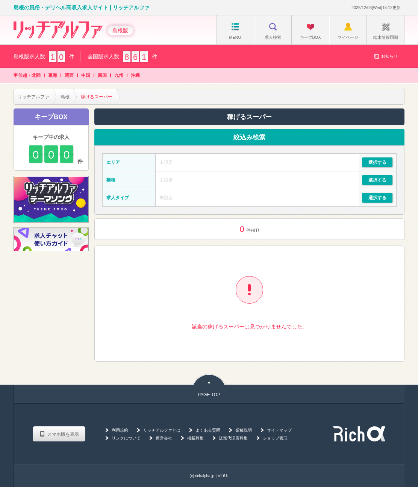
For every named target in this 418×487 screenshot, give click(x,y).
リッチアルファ (33, 96)
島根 (65, 96)
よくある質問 (207, 430)
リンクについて (126, 438)
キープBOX (310, 31)
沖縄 (135, 75)
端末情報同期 (385, 31)
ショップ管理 (275, 438)
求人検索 (273, 31)
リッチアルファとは (161, 430)
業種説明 (243, 430)
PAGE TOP (209, 394)
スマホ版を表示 (63, 434)
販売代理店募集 (233, 438)
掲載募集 (195, 438)
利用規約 (120, 430)
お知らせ (386, 56)
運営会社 (164, 438)
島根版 (120, 30)
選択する (377, 162)
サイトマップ (279, 430)
